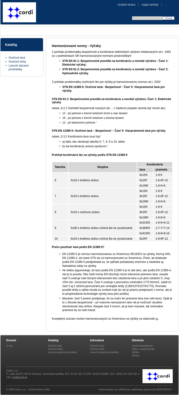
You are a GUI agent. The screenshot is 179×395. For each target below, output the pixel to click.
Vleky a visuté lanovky (143, 349)
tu (157, 318)
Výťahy (135, 352)
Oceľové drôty (17, 61)
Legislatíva (71, 31)
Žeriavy (135, 355)
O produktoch (28, 31)
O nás (7, 31)
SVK (166, 4)
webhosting (137, 389)
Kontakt (164, 31)
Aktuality (92, 31)
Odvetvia (51, 31)
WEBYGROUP (163, 389)
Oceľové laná (17, 57)
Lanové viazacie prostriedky (62, 352)
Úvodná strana (126, 4)
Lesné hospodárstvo (142, 346)
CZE (171, 4)
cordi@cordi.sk (19, 377)
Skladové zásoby (140, 31)
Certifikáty (113, 31)
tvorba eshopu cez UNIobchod (114, 389)
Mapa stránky (150, 4)
